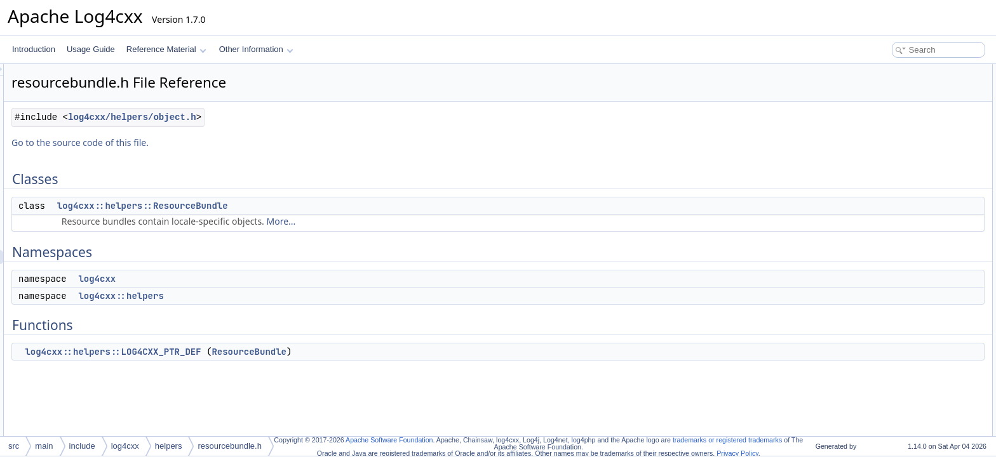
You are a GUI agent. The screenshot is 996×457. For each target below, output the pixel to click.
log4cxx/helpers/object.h (291, 117)
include (82, 446)
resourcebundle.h (229, 446)
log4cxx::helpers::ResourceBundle (301, 205)
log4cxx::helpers (279, 295)
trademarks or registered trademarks (727, 440)
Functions (870, 140)
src (13, 446)
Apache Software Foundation (389, 440)
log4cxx (255, 278)
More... (440, 221)
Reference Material (166, 49)
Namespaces (876, 99)
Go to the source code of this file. (238, 142)
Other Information (256, 49)
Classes (868, 71)
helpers (168, 446)
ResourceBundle (407, 351)
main (44, 446)
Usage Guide (91, 49)
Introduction (33, 49)
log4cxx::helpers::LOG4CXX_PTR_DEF (272, 351)
